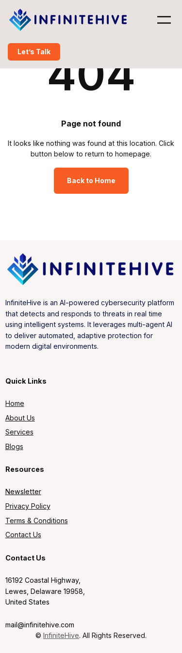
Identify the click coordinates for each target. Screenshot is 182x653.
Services (19, 432)
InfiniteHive (61, 635)
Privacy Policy (27, 506)
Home (14, 403)
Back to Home (91, 180)
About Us (20, 418)
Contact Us (23, 534)
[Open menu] (164, 20)
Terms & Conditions (36, 520)
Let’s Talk (33, 51)
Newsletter (23, 491)
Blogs (14, 446)
